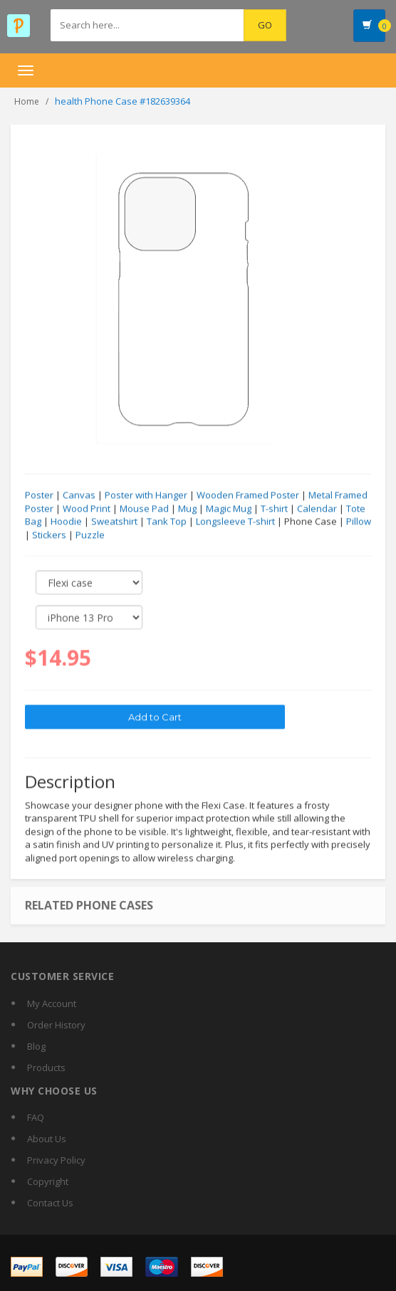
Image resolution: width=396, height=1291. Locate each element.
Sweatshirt (114, 521)
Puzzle (90, 535)
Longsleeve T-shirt (235, 521)
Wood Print (86, 508)
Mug (187, 508)
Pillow (358, 521)
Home (26, 101)
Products (46, 1067)
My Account (51, 1003)
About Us (46, 1138)
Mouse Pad (144, 508)
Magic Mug (228, 508)
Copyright (47, 1181)
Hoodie (66, 521)
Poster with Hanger (146, 495)
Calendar (317, 508)
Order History (56, 1024)
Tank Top (167, 521)
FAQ (35, 1117)
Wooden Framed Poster (248, 495)
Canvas (79, 495)
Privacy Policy (56, 1160)
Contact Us (50, 1202)
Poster (39, 495)
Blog (36, 1046)
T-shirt (274, 508)
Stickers (49, 535)
